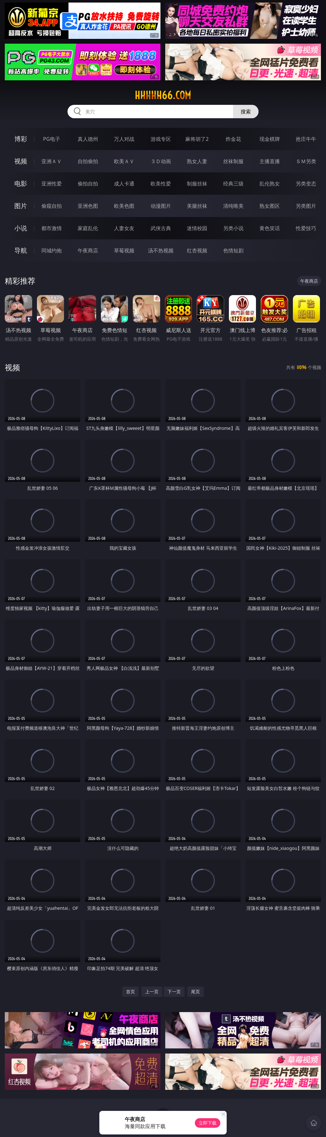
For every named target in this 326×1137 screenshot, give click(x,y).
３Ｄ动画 (161, 161)
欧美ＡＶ (124, 161)
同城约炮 (51, 250)
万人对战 (124, 138)
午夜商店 (88, 250)
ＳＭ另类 (306, 161)
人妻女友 (124, 228)
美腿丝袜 (197, 205)
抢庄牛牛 (306, 138)
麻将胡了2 (197, 138)
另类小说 (233, 228)
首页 (130, 992)
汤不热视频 (161, 250)
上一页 (152, 992)
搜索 (246, 111)
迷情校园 (197, 228)
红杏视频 (197, 250)
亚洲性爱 (51, 183)
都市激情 (51, 228)
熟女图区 (269, 205)
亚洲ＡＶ (51, 161)
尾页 (195, 992)
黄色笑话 (269, 228)
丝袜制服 (233, 161)
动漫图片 (161, 205)
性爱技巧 (306, 228)
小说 (20, 228)
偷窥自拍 (51, 205)
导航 (20, 250)
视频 (20, 161)
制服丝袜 (197, 183)
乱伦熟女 (269, 183)
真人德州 (88, 138)
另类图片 (306, 205)
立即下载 (207, 1123)
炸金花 (233, 138)
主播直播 (269, 161)
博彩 (20, 138)
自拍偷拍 (88, 161)
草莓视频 (124, 250)
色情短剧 (233, 250)
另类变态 (306, 183)
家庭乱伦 (88, 228)
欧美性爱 (161, 183)
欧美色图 (124, 205)
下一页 (174, 992)
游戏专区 (161, 138)
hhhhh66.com (163, 95)
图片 (20, 205)
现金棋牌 (269, 138)
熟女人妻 (197, 161)
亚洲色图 (88, 205)
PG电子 (51, 138)
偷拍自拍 (88, 183)
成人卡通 (124, 183)
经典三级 (233, 183)
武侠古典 (161, 228)
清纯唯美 (233, 205)
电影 (20, 183)
